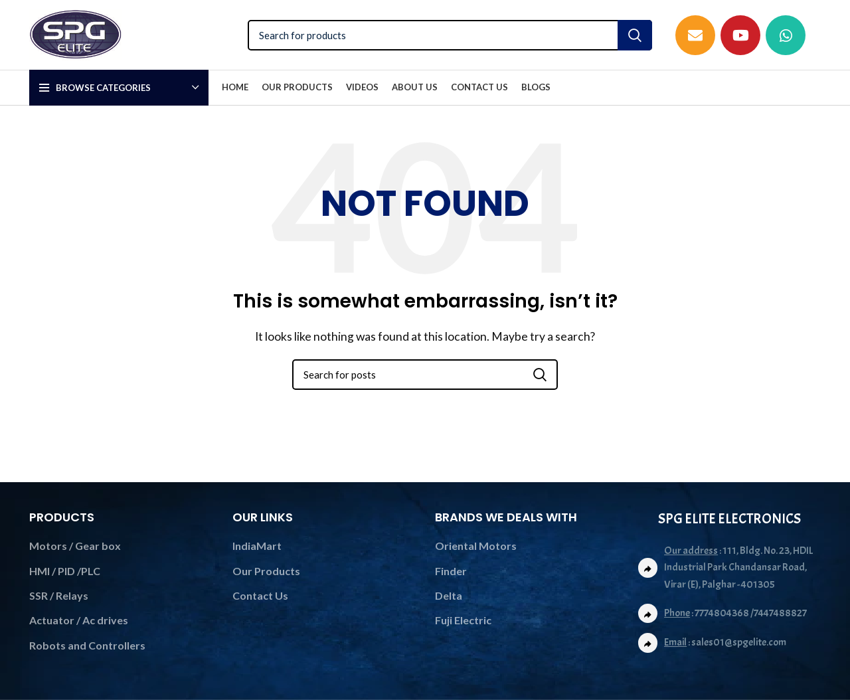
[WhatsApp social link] (786, 35)
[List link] (729, 643)
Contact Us (260, 595)
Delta (448, 595)
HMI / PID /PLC (64, 571)
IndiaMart (257, 545)
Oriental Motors (476, 545)
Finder (451, 571)
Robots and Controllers (87, 645)
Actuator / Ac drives (78, 620)
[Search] (450, 35)
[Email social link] (695, 35)
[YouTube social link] (740, 35)
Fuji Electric (463, 620)
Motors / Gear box (75, 545)
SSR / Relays (58, 595)
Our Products (266, 571)
